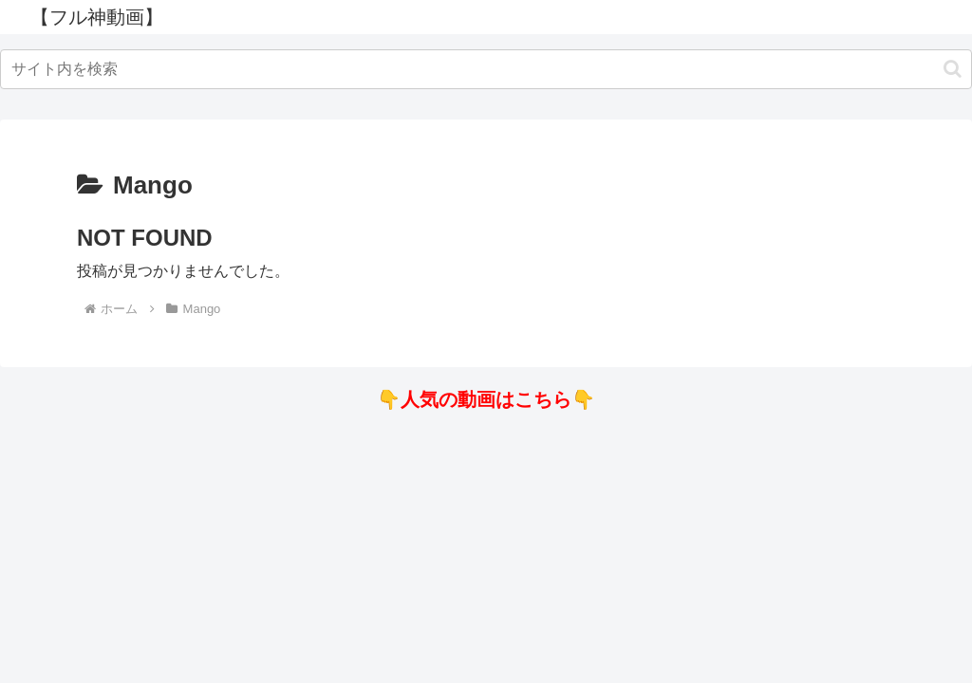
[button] (952, 69)
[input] (486, 69)
